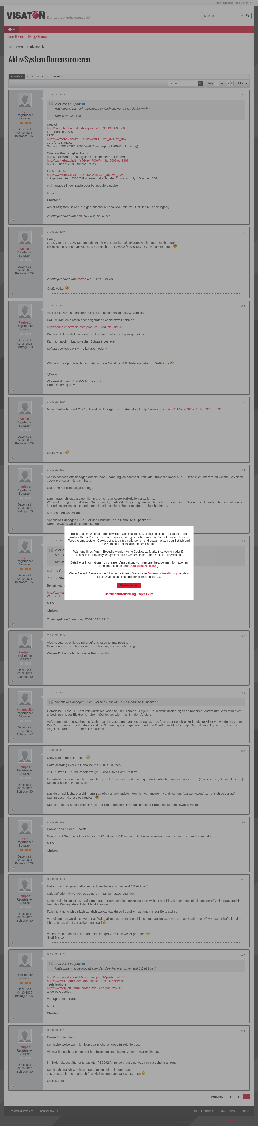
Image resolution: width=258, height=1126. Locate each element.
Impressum (145, 594)
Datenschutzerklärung (143, 565)
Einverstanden (129, 585)
